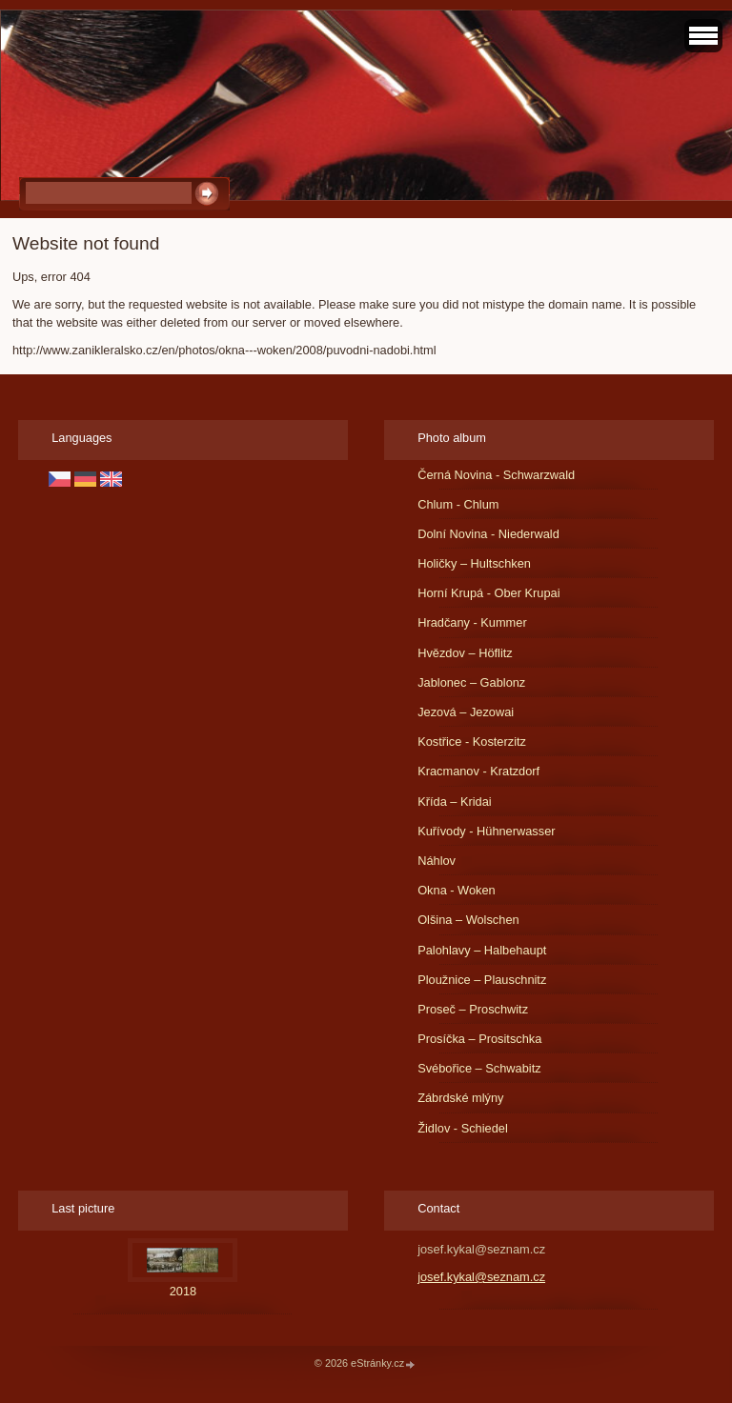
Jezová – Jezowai (465, 712)
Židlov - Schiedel (462, 1128)
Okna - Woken (456, 890)
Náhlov (436, 860)
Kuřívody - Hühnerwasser (486, 831)
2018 (183, 1291)
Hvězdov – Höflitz (465, 653)
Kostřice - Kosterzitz (471, 741)
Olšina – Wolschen (467, 919)
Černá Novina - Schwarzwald (496, 475)
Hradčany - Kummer (472, 622)
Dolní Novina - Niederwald (488, 534)
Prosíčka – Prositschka (479, 1039)
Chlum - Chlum (457, 504)
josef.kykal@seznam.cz (481, 1277)
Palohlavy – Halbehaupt (481, 950)
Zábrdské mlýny (460, 1098)
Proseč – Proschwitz (472, 1009)
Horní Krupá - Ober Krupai (488, 593)
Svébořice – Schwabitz (478, 1068)
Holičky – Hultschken (474, 563)
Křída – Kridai (454, 801)
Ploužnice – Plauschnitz (481, 979)
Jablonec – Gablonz (471, 682)
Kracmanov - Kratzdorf (478, 771)
